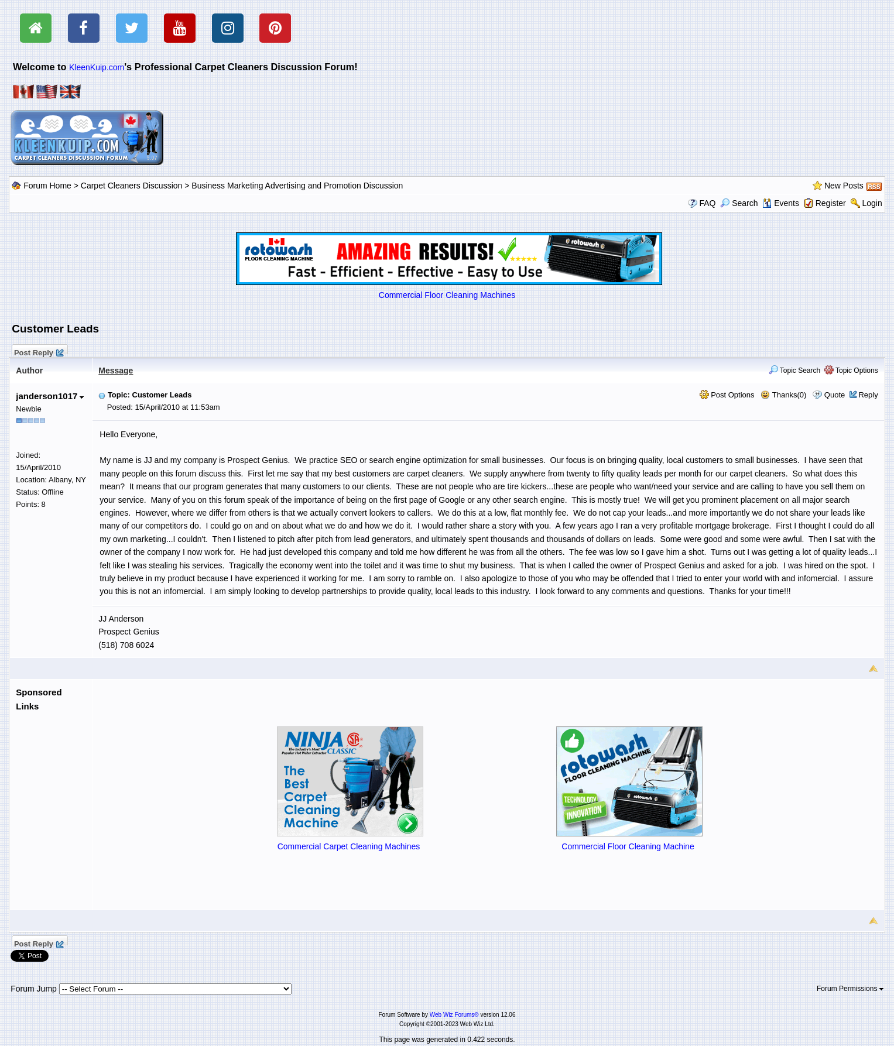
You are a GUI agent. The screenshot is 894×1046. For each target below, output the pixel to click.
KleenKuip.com (96, 67)
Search (739, 203)
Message (115, 370)
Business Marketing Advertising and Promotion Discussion (297, 185)
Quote (834, 394)
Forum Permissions (850, 989)
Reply (868, 394)
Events (780, 203)
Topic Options (851, 370)
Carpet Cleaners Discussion (132, 185)
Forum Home (47, 185)
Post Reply (38, 351)
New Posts (844, 185)
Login (872, 203)
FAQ (707, 203)
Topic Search (795, 370)
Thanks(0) (783, 394)
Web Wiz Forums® (454, 1014)
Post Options (727, 394)
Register (831, 203)
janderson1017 (50, 396)
